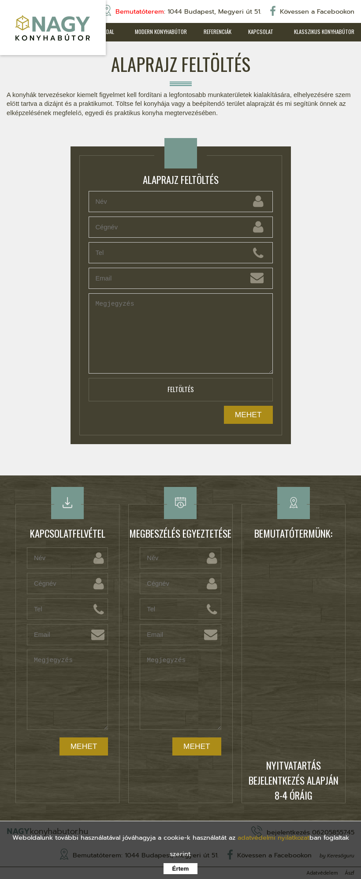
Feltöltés (180, 389)
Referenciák (215, 31)
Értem (180, 868)
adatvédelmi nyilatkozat (273, 837)
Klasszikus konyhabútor (324, 31)
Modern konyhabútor (158, 31)
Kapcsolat (259, 31)
